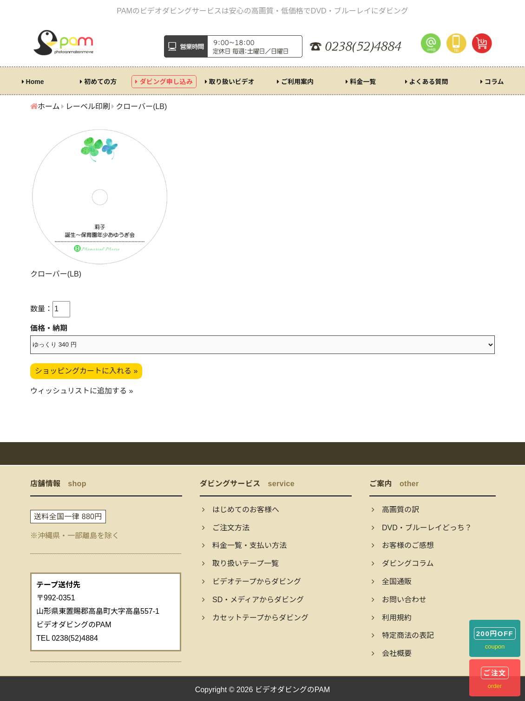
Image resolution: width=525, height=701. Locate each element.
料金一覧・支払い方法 (244, 545)
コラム (492, 81)
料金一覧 (361, 81)
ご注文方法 (225, 528)
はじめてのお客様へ (240, 510)
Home (33, 81)
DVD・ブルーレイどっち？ (422, 528)
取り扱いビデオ (230, 81)
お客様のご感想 (403, 545)
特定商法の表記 (403, 635)
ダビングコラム (403, 563)
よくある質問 (426, 81)
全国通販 (392, 581)
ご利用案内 (295, 81)
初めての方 (98, 81)
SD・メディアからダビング (253, 600)
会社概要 (392, 653)
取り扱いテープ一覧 (240, 563)
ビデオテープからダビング (251, 581)
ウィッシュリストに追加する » (81, 391)
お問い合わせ (399, 600)
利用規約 (392, 618)
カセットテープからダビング (255, 618)
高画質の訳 (395, 510)
